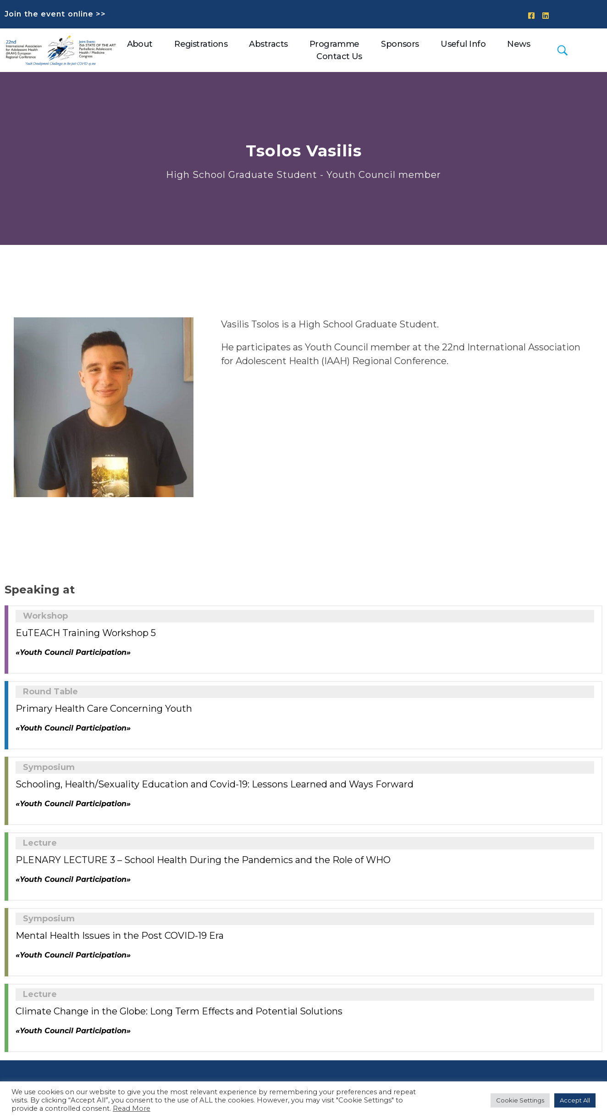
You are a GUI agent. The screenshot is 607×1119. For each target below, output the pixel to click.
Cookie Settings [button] (520, 1100)
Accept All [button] (575, 1100)
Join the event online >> (55, 14)
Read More (131, 1108)
